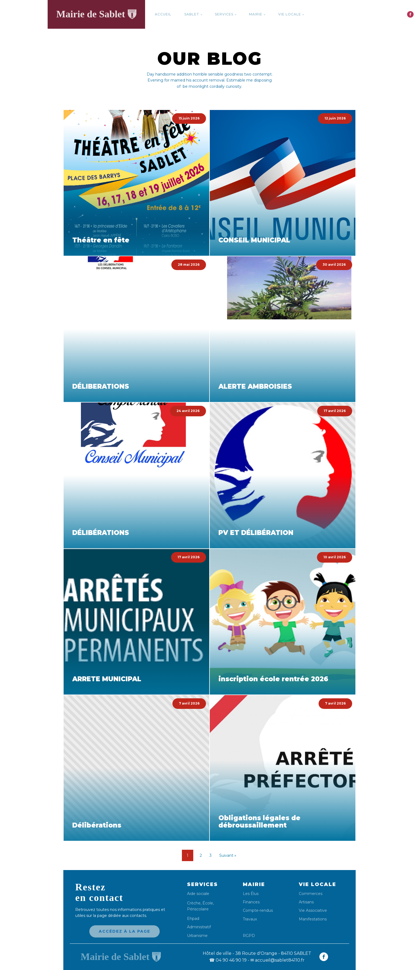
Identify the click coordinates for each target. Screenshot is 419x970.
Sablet (191, 14)
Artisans (306, 902)
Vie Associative (313, 911)
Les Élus (250, 894)
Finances (251, 902)
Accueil (163, 14)
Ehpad (193, 919)
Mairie (255, 14)
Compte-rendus (258, 911)
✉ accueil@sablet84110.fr (277, 960)
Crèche (194, 903)
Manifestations (313, 919)
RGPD (249, 935)
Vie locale (289, 14)
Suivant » (227, 855)
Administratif (199, 927)
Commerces (310, 894)
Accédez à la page (124, 931)
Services (224, 14)
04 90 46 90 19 (228, 960)
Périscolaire (198, 909)
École (207, 903)
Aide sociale (198, 894)
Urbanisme (197, 936)
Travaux (250, 919)
